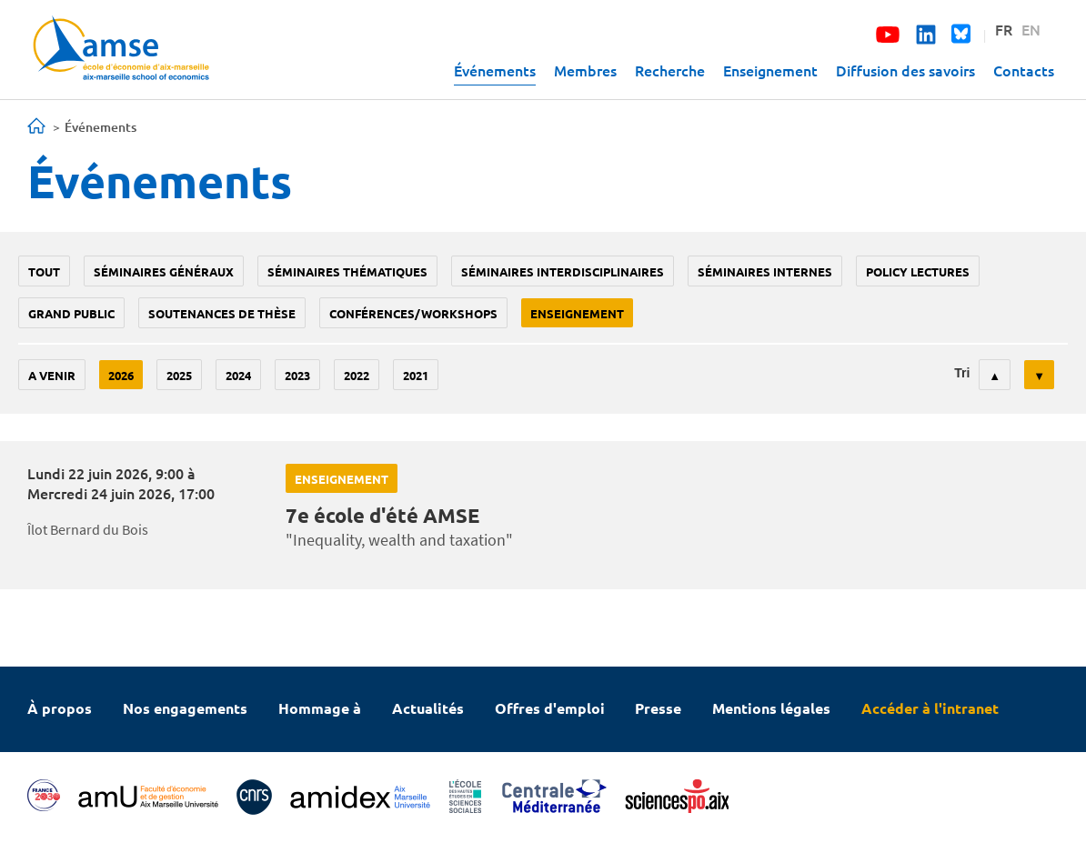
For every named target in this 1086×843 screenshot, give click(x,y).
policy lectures (918, 271)
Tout (44, 271)
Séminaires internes (765, 271)
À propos (59, 708)
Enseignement (770, 70)
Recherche (670, 70)
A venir (51, 375)
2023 (297, 375)
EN (1031, 29)
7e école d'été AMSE (382, 515)
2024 (238, 375)
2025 (179, 375)
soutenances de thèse (222, 313)
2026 (121, 375)
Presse (658, 708)
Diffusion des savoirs (905, 70)
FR (1003, 29)
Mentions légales (771, 708)
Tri (962, 373)
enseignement (577, 313)
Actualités (428, 708)
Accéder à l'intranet (930, 708)
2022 (356, 375)
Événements (495, 70)
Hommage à (319, 708)
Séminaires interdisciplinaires (562, 271)
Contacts (1023, 70)
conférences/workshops (413, 313)
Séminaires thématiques (347, 271)
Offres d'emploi (550, 708)
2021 (415, 375)
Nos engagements (185, 708)
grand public (71, 313)
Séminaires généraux (164, 271)
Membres (585, 70)
